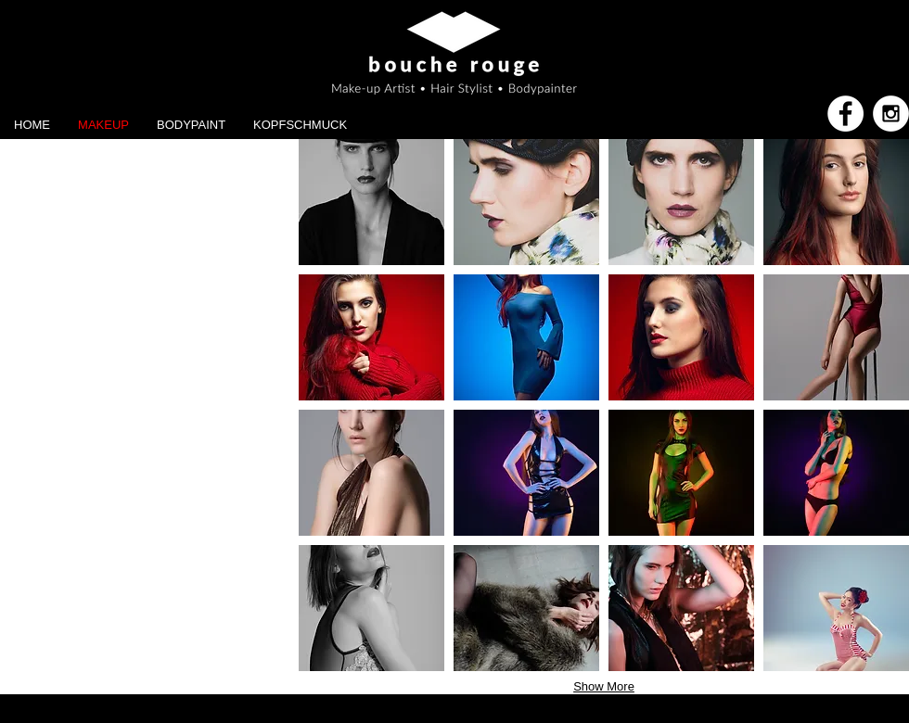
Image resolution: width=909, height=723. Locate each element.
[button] (371, 202)
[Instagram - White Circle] (891, 113)
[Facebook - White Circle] (845, 113)
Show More (603, 686)
